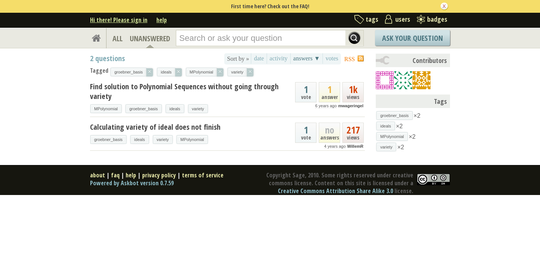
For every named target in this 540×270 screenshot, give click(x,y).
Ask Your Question (412, 38)
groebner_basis (143, 108)
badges (437, 19)
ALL (117, 38)
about (97, 175)
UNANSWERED (150, 38)
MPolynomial (106, 108)
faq (115, 175)
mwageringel (350, 106)
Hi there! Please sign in (118, 20)
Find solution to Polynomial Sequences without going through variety (184, 91)
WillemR (355, 146)
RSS (349, 59)
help (161, 20)
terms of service (203, 175)
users (402, 19)
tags (372, 19)
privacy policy (159, 175)
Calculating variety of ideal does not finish (155, 127)
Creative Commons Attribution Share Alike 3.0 (335, 191)
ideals (175, 108)
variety (198, 108)
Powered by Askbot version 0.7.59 (132, 183)
